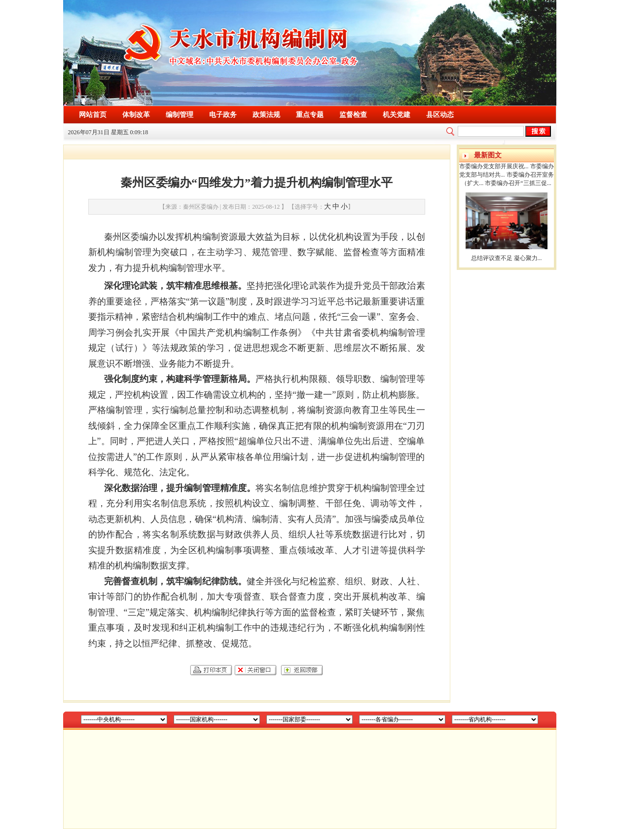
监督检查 (353, 114)
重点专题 (310, 114)
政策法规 (266, 114)
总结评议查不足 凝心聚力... (506, 258)
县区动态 (440, 114)
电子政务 (223, 114)
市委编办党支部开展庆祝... (494, 166)
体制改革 (136, 114)
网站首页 (93, 114)
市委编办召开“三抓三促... (518, 183)
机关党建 (396, 114)
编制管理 (179, 114)
